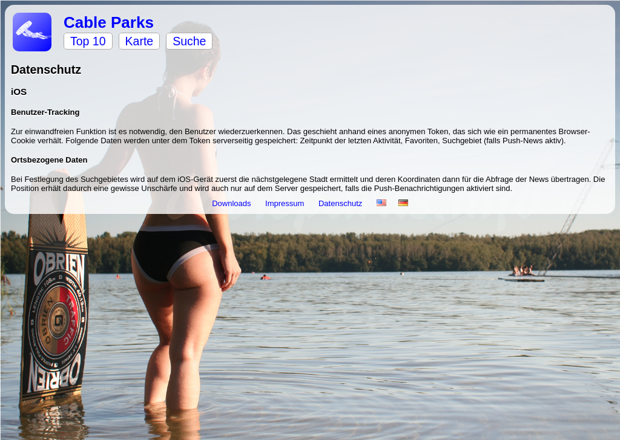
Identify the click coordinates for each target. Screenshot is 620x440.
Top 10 (88, 41)
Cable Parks (109, 22)
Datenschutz (341, 203)
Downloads (232, 203)
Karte (139, 41)
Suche (189, 41)
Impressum (285, 203)
